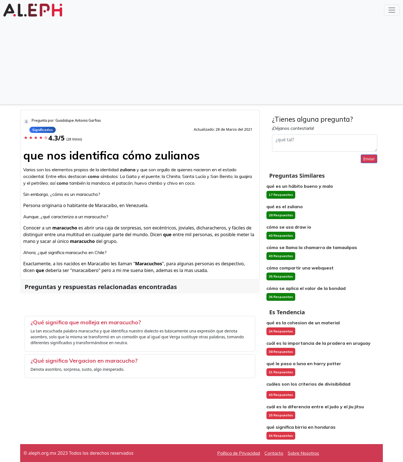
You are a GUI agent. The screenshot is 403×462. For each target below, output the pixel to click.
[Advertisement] (201, 60)
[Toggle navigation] (392, 10)
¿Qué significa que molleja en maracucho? (86, 322)
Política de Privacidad (238, 453)
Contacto (273, 453)
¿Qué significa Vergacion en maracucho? (84, 360)
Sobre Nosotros (303, 453)
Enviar (369, 158)
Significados (42, 130)
